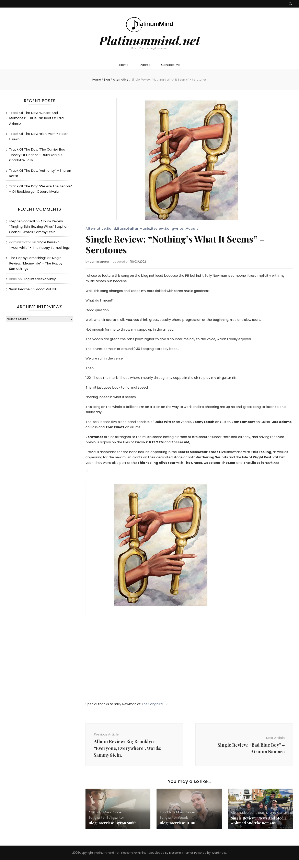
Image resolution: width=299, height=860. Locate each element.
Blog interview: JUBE (177, 823)
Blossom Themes (181, 853)
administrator (99, 262)
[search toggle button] (290, 4)
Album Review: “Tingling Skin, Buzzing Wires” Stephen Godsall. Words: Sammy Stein (38, 226)
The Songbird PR (154, 704)
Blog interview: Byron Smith (113, 823)
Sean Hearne (19, 289)
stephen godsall (22, 221)
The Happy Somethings (27, 258)
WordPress (218, 853)
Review (157, 228)
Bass (121, 228)
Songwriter (175, 228)
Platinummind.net (149, 40)
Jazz (171, 812)
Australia (96, 812)
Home (123, 64)
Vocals (192, 228)
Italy (291, 812)
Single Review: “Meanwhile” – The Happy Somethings (35, 263)
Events (144, 64)
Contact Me (170, 64)
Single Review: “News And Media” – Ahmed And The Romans (259, 820)
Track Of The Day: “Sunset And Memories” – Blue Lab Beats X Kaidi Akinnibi (36, 118)
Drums (271, 812)
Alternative (95, 228)
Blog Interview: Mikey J (40, 279)
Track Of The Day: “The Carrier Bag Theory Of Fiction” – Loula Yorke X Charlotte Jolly (37, 155)
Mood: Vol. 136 (46, 289)
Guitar (133, 228)
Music (145, 228)
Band (111, 228)
